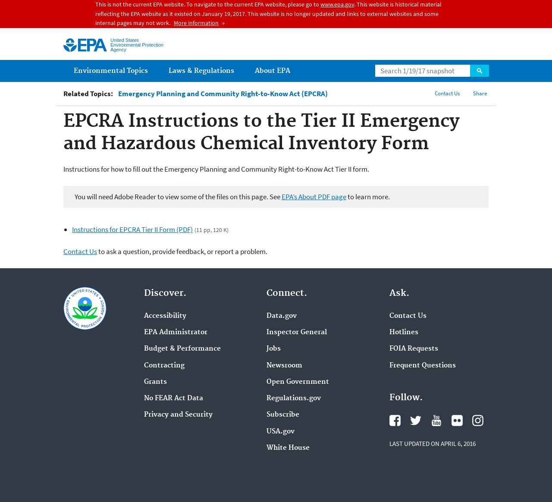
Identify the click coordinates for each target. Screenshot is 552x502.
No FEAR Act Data (173, 398)
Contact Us (447, 93)
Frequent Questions (422, 366)
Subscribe (283, 415)
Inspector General (297, 332)
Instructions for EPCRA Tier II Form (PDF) (132, 229)
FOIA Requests (413, 349)
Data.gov (282, 316)
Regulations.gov (294, 398)
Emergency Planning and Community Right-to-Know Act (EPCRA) (223, 93)
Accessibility (165, 316)
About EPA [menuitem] (272, 71)
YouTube (436, 420)
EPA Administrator (175, 332)
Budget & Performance (182, 349)
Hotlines (403, 332)
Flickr (457, 420)
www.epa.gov (337, 4)
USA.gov (281, 432)
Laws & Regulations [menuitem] (201, 71)
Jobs (274, 349)
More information (196, 23)
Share (480, 93)
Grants (155, 382)
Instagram (477, 420)
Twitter (415, 420)
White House (288, 448)
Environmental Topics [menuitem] (111, 71)
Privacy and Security (178, 415)
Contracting (164, 366)
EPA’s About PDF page (314, 196)
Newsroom (284, 366)
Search (479, 71)
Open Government (298, 382)
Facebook (395, 420)
